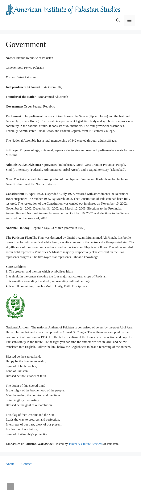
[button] (118, 20)
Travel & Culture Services (85, 444)
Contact (27, 464)
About (10, 464)
